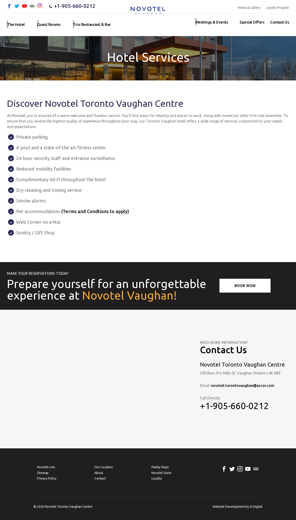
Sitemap (43, 473)
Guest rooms (47, 24)
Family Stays (160, 467)
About (98, 473)
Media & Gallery (249, 7)
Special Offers (253, 24)
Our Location (103, 467)
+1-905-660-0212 (72, 6)
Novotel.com (46, 467)
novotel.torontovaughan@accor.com (242, 385)
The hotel (15, 24)
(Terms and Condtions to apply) (95, 211)
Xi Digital (256, 506)
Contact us (280, 24)
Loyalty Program (277, 7)
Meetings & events (215, 24)
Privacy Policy (46, 478)
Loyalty (156, 478)
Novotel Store (161, 473)
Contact (100, 478)
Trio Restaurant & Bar (87, 24)
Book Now (245, 286)
